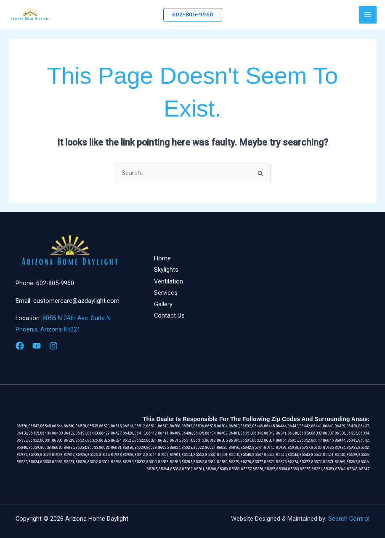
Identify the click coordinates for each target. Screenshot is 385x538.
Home (162, 258)
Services (166, 293)
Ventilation (168, 281)
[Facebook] (20, 346)
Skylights (166, 269)
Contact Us (169, 315)
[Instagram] (53, 346)
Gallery (163, 304)
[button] (192, 14)
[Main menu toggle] (368, 15)
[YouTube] (36, 346)
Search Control (348, 518)
